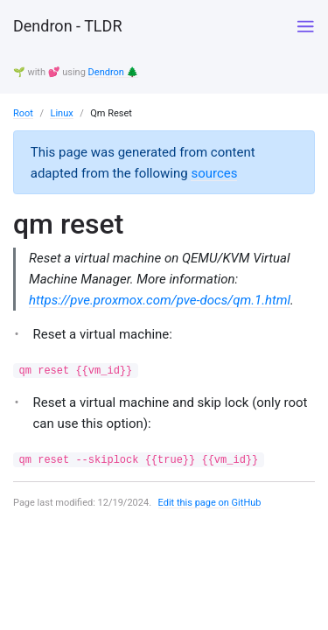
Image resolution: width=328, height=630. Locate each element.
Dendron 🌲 (113, 72)
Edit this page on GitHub (210, 502)
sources (214, 173)
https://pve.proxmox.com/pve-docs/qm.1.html (159, 300)
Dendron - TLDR (67, 26)
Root (23, 113)
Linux (61, 113)
